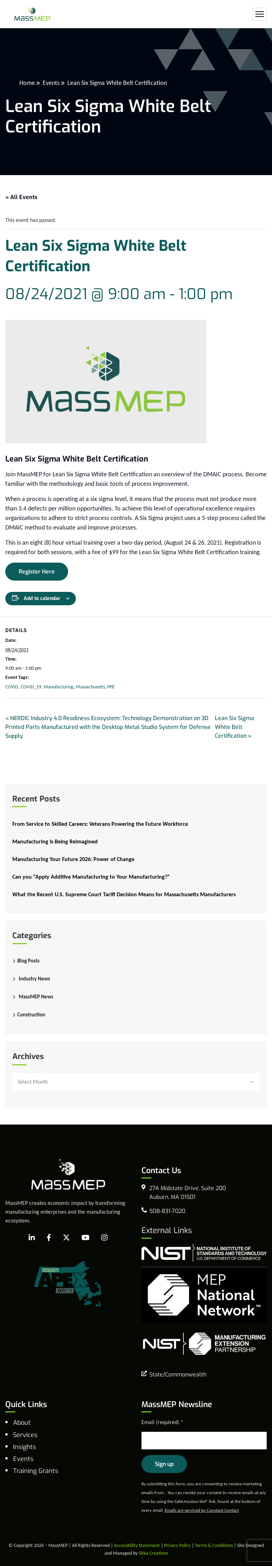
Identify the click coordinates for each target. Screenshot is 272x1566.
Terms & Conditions (214, 1545)
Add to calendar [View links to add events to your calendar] (42, 598)
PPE (111, 687)
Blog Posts (28, 961)
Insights (24, 1447)
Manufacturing (58, 687)
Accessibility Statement (137, 1545)
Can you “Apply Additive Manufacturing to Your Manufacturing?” (91, 876)
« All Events (21, 197)
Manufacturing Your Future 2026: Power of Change (73, 859)
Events (51, 83)
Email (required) (162, 1422)
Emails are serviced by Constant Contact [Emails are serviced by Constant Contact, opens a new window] (202, 1510)
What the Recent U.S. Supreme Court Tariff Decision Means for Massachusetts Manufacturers (124, 894)
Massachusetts (90, 687)
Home (27, 83)
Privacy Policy (177, 1545)
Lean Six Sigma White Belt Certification (234, 726)
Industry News (34, 979)
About (22, 1422)
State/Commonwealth (177, 1374)
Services (25, 1435)
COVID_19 (31, 687)
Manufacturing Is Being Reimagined (55, 841)
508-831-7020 (167, 1211)
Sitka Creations (153, 1553)
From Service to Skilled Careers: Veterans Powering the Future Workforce (100, 824)
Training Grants (35, 1471)
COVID (11, 687)
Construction (31, 1014)
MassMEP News (36, 997)
